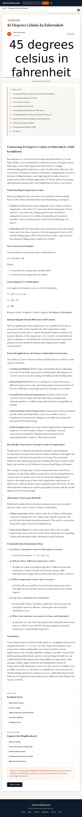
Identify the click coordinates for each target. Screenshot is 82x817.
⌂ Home (45, 3)
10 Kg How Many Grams (17, 751)
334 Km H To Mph (15, 742)
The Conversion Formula (21, 102)
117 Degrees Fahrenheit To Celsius (21, 756)
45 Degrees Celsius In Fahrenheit (41, 771)
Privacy (53, 812)
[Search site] (31, 3)
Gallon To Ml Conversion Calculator (21, 713)
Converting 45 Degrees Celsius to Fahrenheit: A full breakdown (33, 94)
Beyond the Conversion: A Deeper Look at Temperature (31, 119)
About (29, 812)
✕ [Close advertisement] (78, 10)
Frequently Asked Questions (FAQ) (24, 127)
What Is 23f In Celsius (16, 703)
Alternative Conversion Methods (23, 123)
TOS (59, 812)
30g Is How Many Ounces (17, 761)
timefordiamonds (11, 3)
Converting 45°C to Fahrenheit (23, 106)
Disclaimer (45, 812)
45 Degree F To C (15, 722)
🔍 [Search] (38, 3)
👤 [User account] (51, 3)
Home (23, 812)
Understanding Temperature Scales (25, 98)
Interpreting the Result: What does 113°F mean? (28, 110)
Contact (36, 812)
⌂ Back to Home (14, 784)
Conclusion (16, 131)
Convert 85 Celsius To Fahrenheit (20, 747)
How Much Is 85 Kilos (16, 717)
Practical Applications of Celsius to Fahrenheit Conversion (32, 115)
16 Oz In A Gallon (15, 708)
